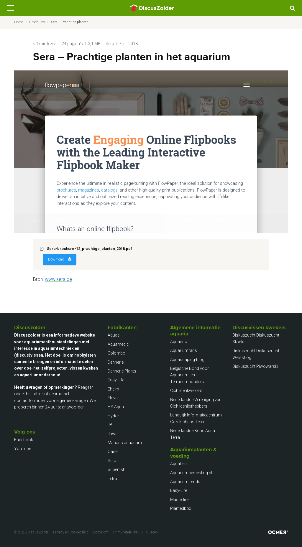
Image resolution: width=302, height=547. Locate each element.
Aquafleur (179, 463)
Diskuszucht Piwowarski (255, 366)
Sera (110, 43)
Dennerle (116, 362)
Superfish (116, 469)
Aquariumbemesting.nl (191, 472)
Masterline (179, 499)
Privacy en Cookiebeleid (70, 532)
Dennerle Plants (122, 371)
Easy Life (116, 380)
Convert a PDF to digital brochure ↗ (262, 81)
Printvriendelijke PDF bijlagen (135, 532)
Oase (112, 451)
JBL (111, 424)
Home (18, 22)
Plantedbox (180, 508)
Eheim (113, 389)
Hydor (113, 415)
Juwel (113, 433)
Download (56, 259)
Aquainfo (178, 341)
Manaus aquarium (125, 442)
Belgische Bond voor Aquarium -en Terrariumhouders (189, 375)
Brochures (37, 22)
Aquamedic (118, 344)
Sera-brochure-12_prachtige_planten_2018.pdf (89, 248)
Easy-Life (178, 490)
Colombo (116, 353)
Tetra (112, 478)
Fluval (113, 398)
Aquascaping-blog (187, 359)
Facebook (23, 439)
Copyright (101, 532)
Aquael (114, 335)
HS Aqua (116, 406)
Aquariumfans (183, 350)
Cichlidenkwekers (186, 390)
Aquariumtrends (185, 481)
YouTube (22, 448)
